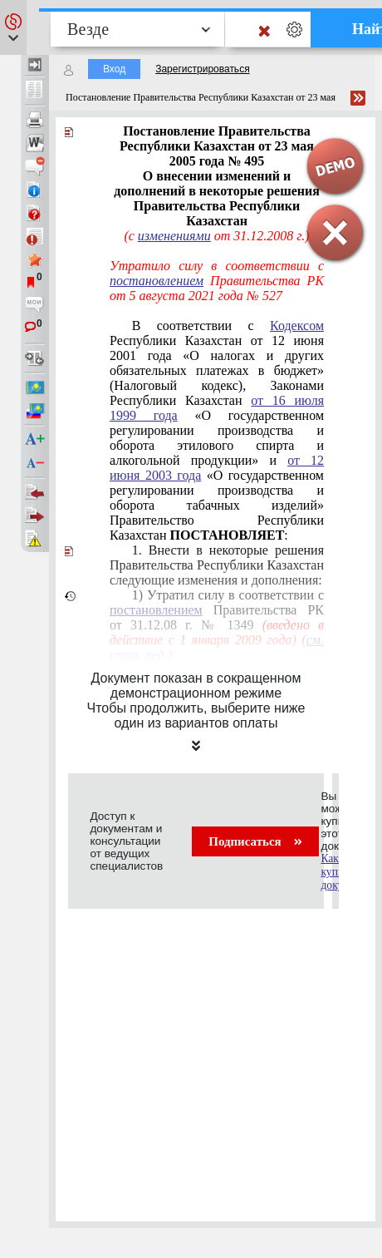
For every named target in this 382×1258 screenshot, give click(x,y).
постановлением (156, 281)
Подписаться (254, 841)
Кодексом (297, 325)
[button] (13, 27)
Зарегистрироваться (202, 69)
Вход (114, 69)
